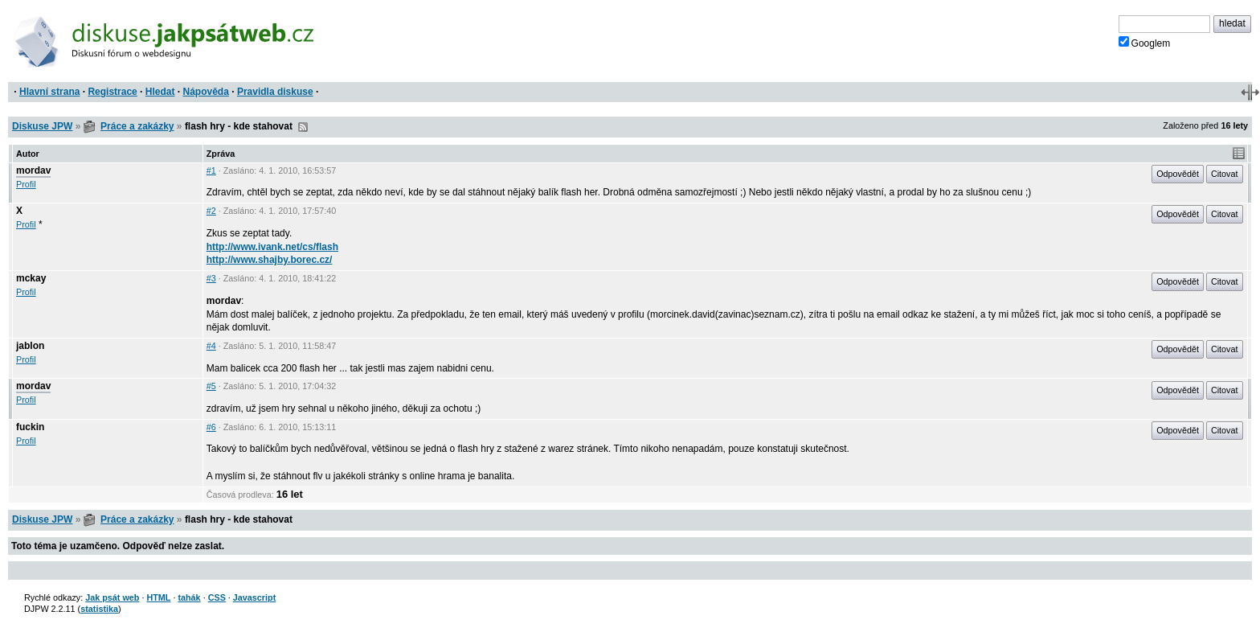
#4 (211, 346)
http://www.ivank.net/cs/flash (272, 246)
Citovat (1224, 174)
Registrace (112, 91)
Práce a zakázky (137, 126)
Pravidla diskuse (275, 91)
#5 (211, 386)
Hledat (160, 91)
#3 (211, 278)
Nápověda (206, 91)
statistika (99, 609)
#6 (211, 427)
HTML (158, 597)
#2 (211, 210)
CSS (217, 597)
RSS (303, 127)
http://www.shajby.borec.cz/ (270, 259)
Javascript (254, 597)
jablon (30, 345)
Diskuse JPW (42, 126)
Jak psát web (112, 597)
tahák (189, 597)
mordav (33, 170)
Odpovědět (1177, 174)
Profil (26, 184)
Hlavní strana (49, 91)
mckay (31, 278)
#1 (211, 170)
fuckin (30, 427)
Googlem (1145, 42)
